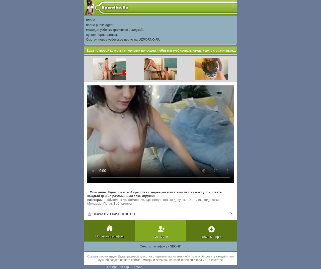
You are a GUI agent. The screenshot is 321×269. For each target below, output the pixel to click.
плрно (90, 20)
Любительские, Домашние (124, 200)
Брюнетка (153, 200)
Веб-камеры (123, 203)
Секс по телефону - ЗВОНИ (160, 246)
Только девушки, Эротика (182, 200)
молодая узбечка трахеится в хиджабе (115, 30)
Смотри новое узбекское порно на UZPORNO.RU (123, 39)
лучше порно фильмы (102, 35)
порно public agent (100, 25)
